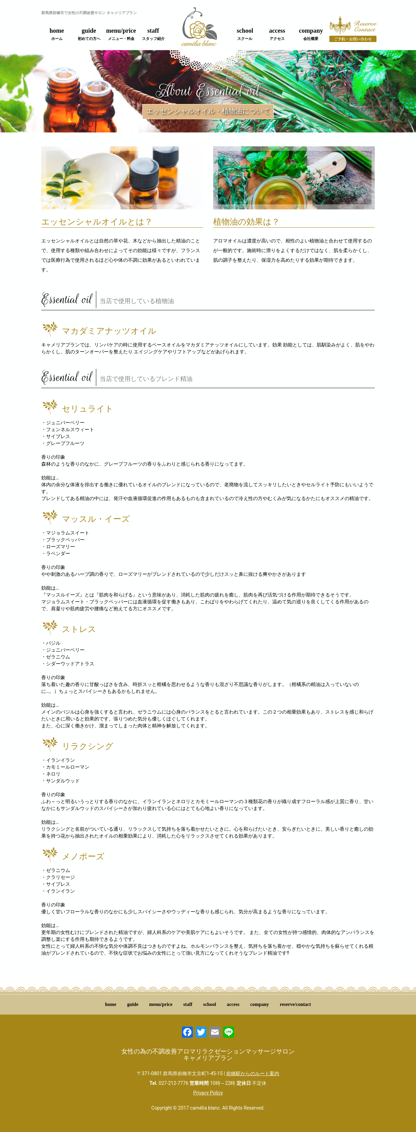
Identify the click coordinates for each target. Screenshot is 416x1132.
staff (153, 34)
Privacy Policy (208, 1092)
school (245, 34)
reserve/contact (295, 1004)
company (311, 34)
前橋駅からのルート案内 (252, 1073)
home (57, 34)
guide (89, 34)
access (277, 34)
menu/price (121, 34)
